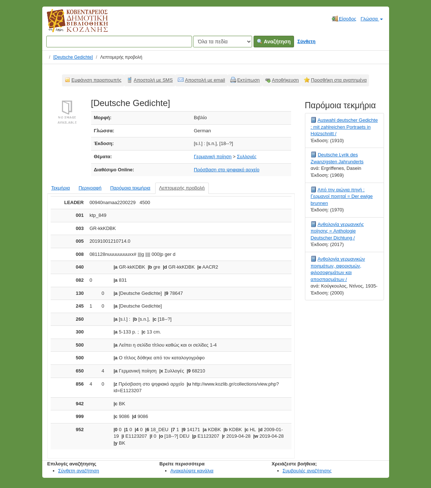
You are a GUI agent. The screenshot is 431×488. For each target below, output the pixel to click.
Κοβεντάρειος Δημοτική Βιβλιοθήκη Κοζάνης (70, 25)
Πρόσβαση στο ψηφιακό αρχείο (226, 169)
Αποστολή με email (205, 80)
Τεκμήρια (60, 188)
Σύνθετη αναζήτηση (78, 470)
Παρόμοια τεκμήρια (130, 188)
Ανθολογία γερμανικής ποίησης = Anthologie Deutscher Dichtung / (337, 231)
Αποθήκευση (285, 80)
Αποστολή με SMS (153, 80)
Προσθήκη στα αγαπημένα (339, 80)
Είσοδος (344, 19)
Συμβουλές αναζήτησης (307, 470)
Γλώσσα (372, 19)
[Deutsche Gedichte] (73, 57)
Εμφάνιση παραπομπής (96, 80)
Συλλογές (246, 156)
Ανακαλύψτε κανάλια (192, 470)
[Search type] (222, 41)
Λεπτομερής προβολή (182, 188)
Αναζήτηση (274, 41)
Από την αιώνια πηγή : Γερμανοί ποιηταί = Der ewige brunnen (342, 196)
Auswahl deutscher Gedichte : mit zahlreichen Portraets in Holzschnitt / (344, 126)
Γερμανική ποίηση (212, 156)
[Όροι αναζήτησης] (119, 41)
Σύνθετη (306, 41)
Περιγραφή (90, 188)
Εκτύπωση (248, 80)
